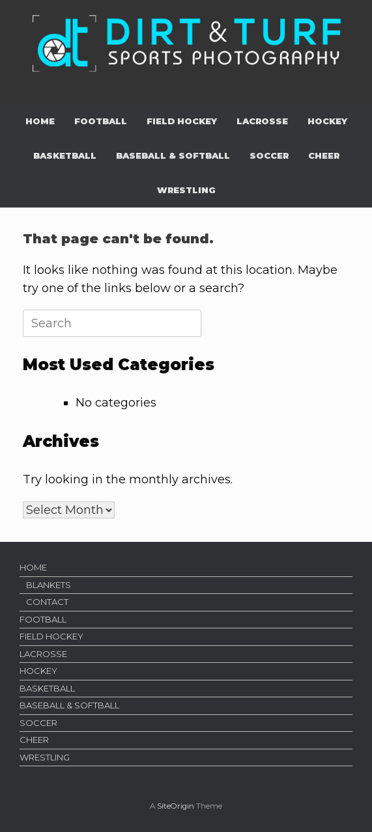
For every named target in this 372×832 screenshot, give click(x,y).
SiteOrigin (175, 806)
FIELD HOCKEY (182, 121)
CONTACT (47, 602)
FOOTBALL (100, 121)
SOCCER (269, 155)
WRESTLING (186, 190)
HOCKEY (327, 121)
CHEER (323, 155)
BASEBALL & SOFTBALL (173, 155)
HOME (40, 121)
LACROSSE (262, 121)
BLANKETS (48, 585)
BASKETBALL (64, 155)
